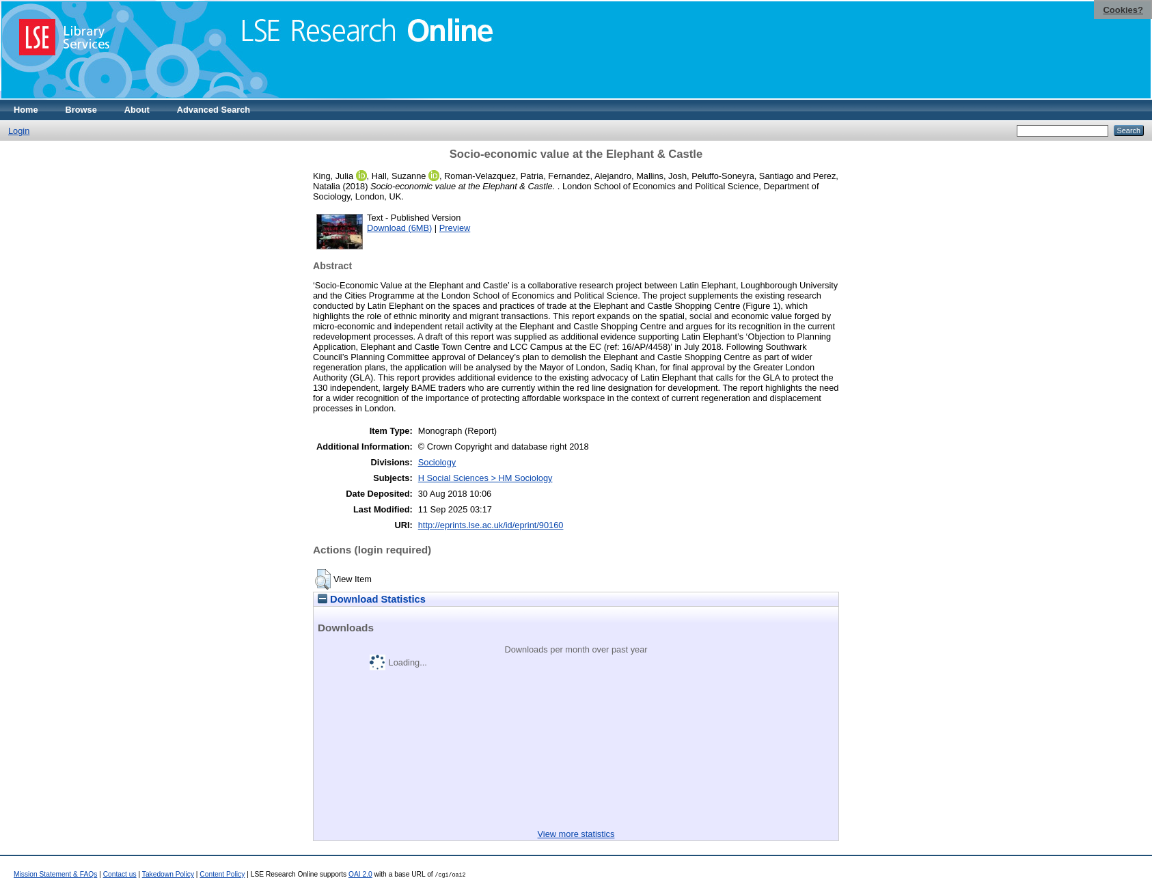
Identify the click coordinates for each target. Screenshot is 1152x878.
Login (18, 131)
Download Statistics (372, 599)
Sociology (437, 462)
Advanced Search (213, 110)
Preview (455, 228)
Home (26, 110)
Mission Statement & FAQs (55, 874)
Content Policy (222, 874)
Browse (81, 110)
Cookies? (1123, 10)
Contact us (120, 874)
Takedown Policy (168, 874)
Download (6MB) (399, 228)
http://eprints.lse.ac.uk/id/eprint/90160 (491, 525)
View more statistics (576, 834)
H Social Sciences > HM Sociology (485, 478)
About (137, 110)
